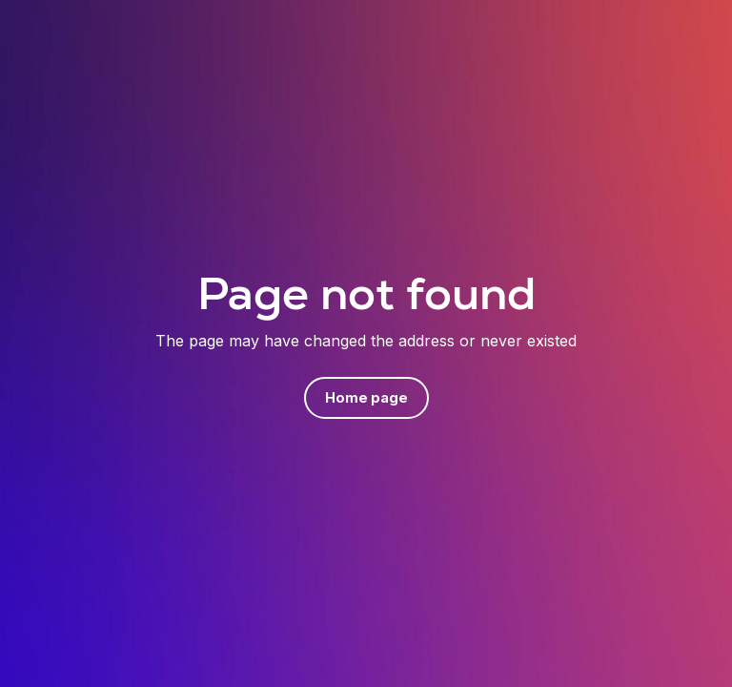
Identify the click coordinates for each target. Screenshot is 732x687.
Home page (366, 397)
